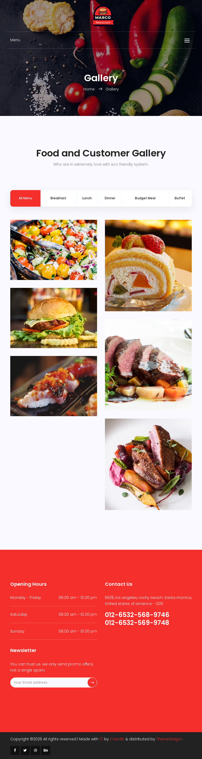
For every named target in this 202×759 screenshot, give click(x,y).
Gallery (112, 89)
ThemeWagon (169, 739)
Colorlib (117, 739)
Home (89, 89)
